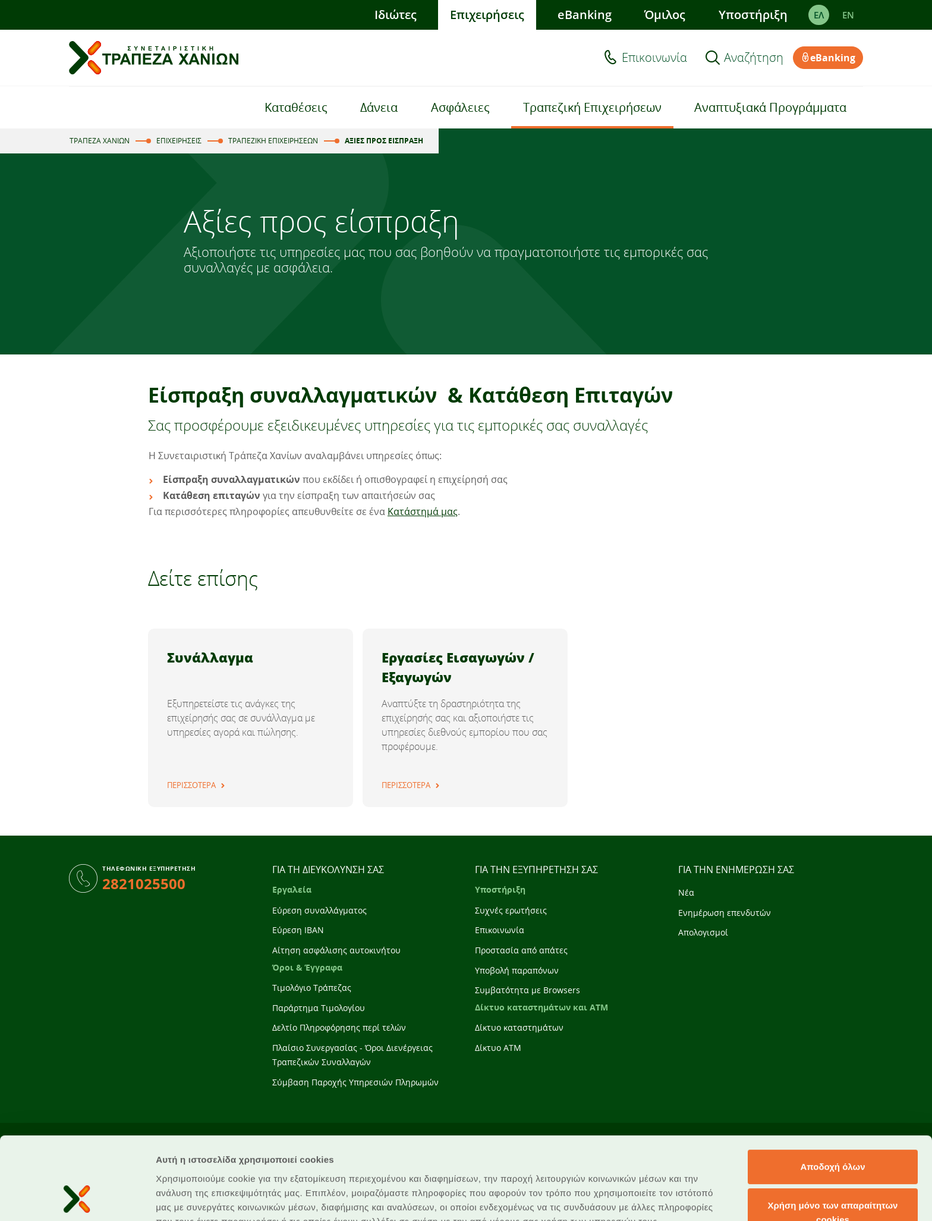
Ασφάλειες (460, 107)
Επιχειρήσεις (487, 15)
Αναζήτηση (753, 58)
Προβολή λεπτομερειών (706, 1197)
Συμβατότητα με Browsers (527, 990)
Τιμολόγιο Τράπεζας (311, 987)
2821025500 (143, 883)
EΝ (848, 15)
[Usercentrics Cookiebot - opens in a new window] (77, 1198)
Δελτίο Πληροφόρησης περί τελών (339, 1027)
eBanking (585, 15)
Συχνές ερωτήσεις (511, 910)
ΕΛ (819, 15)
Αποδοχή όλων (832, 1089)
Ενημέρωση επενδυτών (724, 912)
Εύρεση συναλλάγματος (319, 910)
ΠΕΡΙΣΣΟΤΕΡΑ (191, 785)
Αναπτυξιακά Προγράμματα (770, 107)
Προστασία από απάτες (521, 950)
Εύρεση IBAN (298, 930)
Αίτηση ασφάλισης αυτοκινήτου (336, 950)
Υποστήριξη (753, 15)
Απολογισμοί (703, 932)
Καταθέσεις (296, 107)
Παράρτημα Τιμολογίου (318, 1007)
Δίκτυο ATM (498, 1047)
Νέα (686, 892)
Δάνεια (379, 107)
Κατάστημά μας (423, 511)
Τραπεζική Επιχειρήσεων (592, 107)
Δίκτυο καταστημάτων (519, 1027)
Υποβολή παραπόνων (517, 970)
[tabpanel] (250, 718)
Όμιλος (664, 15)
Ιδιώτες (395, 15)
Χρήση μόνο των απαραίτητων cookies (833, 1135)
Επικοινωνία (654, 58)
